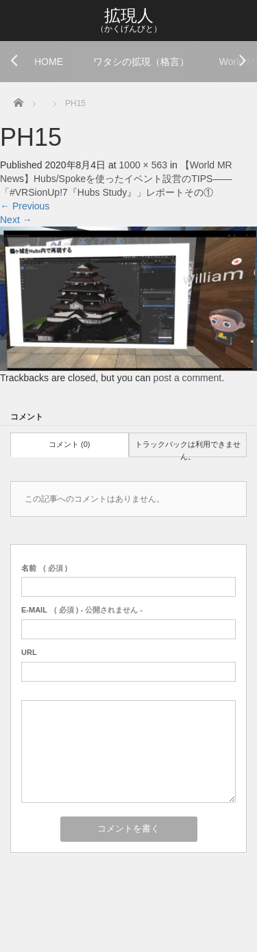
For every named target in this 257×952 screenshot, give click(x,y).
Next (16, 219)
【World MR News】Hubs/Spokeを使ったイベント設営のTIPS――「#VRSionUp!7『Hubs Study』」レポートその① (116, 178)
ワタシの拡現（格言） (141, 61)
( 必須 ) (44, 568)
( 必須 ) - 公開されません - (82, 610)
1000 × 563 (143, 164)
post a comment (188, 377)
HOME (48, 61)
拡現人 (129, 15)
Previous (24, 206)
